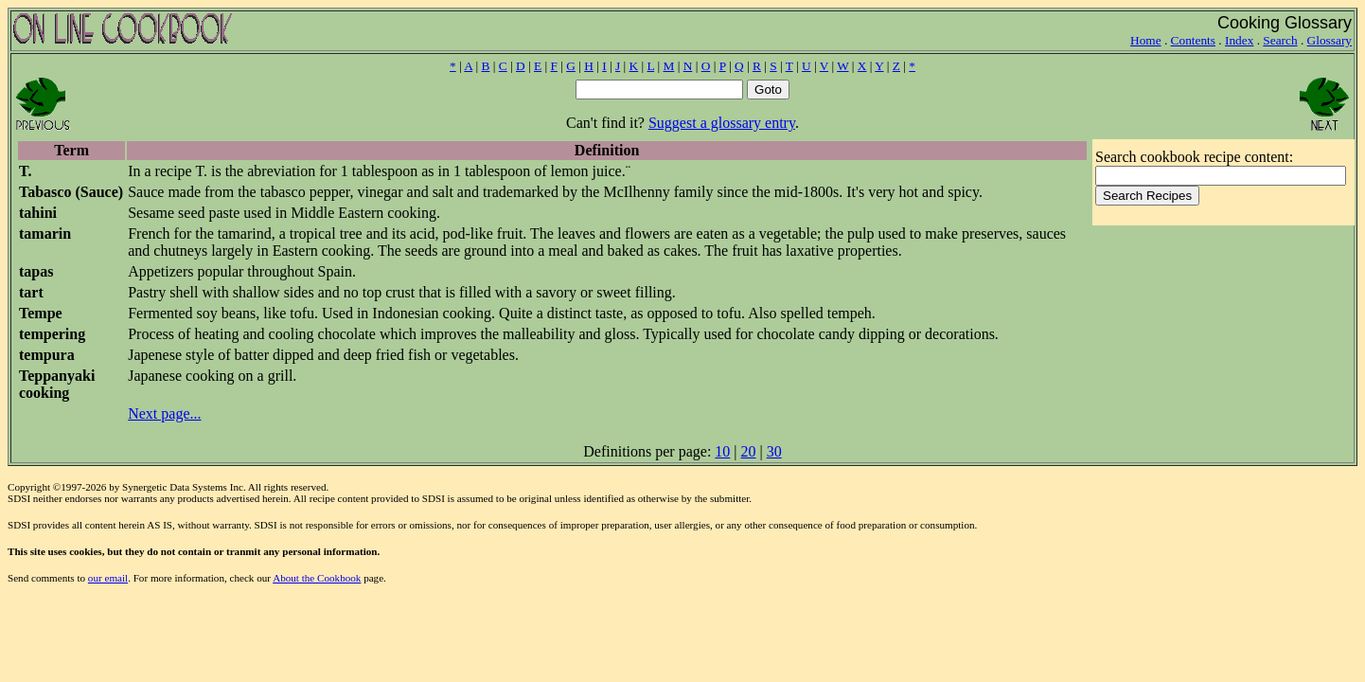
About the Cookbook (317, 577)
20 (748, 451)
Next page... (164, 413)
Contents (1193, 40)
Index (1239, 40)
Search (1280, 40)
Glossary (1329, 40)
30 (774, 451)
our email (108, 577)
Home (1145, 40)
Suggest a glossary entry (721, 123)
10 (722, 451)
